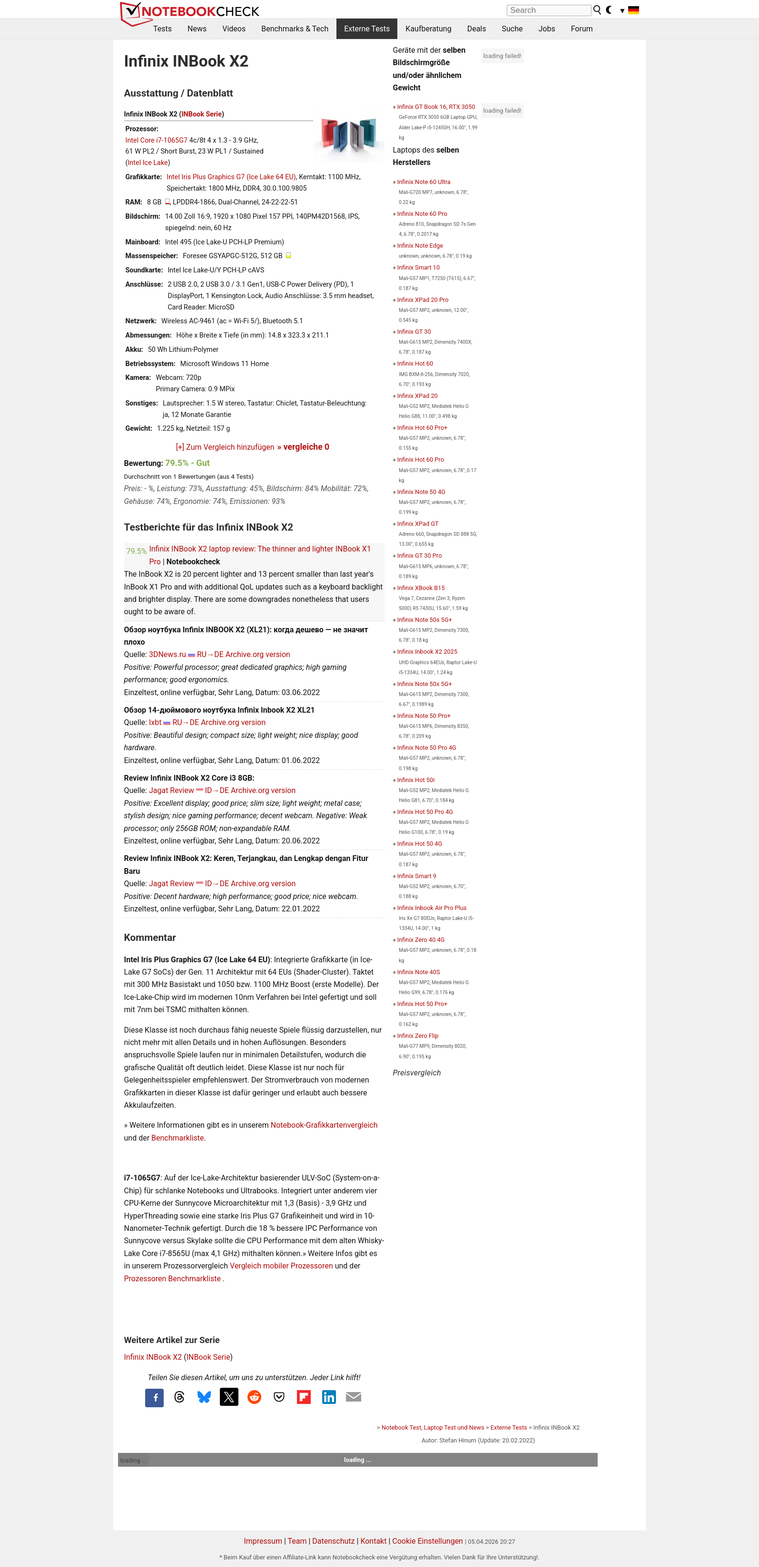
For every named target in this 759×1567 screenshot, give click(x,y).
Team (296, 1541)
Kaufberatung (428, 28)
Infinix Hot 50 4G (420, 843)
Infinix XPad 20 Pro (423, 299)
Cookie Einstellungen (427, 1541)
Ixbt (155, 722)
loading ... (133, 1460)
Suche (512, 28)
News (197, 28)
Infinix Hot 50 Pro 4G (425, 811)
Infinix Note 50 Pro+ (424, 715)
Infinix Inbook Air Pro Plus (432, 907)
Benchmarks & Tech (294, 28)
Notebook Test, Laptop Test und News (433, 1427)
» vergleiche (303, 447)
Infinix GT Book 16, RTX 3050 (436, 106)
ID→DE (217, 790)
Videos (234, 28)
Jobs (546, 28)
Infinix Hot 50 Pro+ (422, 1003)
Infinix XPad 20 (417, 395)
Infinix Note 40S (418, 972)
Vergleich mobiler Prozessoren (281, 1265)
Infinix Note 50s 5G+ (424, 619)
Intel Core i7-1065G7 (157, 140)
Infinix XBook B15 (421, 587)
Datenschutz (333, 1541)
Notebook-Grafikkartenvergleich (324, 1125)
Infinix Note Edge (420, 245)
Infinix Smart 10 (418, 267)
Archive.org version (258, 654)
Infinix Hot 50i (416, 780)
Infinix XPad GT (418, 523)
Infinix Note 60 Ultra (424, 181)
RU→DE (210, 654)
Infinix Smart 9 (416, 876)
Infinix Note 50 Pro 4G (426, 747)
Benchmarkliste (177, 1137)
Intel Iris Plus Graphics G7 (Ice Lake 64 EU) (231, 177)
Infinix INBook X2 (153, 1357)
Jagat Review (171, 790)
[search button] (597, 10)
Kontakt (373, 1541)
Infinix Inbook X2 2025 (427, 651)
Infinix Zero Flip (418, 1035)
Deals (476, 28)
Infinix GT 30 (414, 331)
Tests (162, 28)
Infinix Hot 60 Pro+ (422, 427)
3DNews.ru (167, 654)
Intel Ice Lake (148, 163)
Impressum (263, 1541)
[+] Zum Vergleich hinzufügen (225, 447)
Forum (582, 28)
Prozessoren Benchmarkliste (173, 1278)
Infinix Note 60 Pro (422, 213)
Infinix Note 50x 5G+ (424, 683)
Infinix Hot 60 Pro (420, 459)
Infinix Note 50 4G (421, 491)
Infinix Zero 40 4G (421, 939)
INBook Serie (201, 114)
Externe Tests (367, 28)
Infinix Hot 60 (415, 363)
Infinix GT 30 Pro (419, 555)
